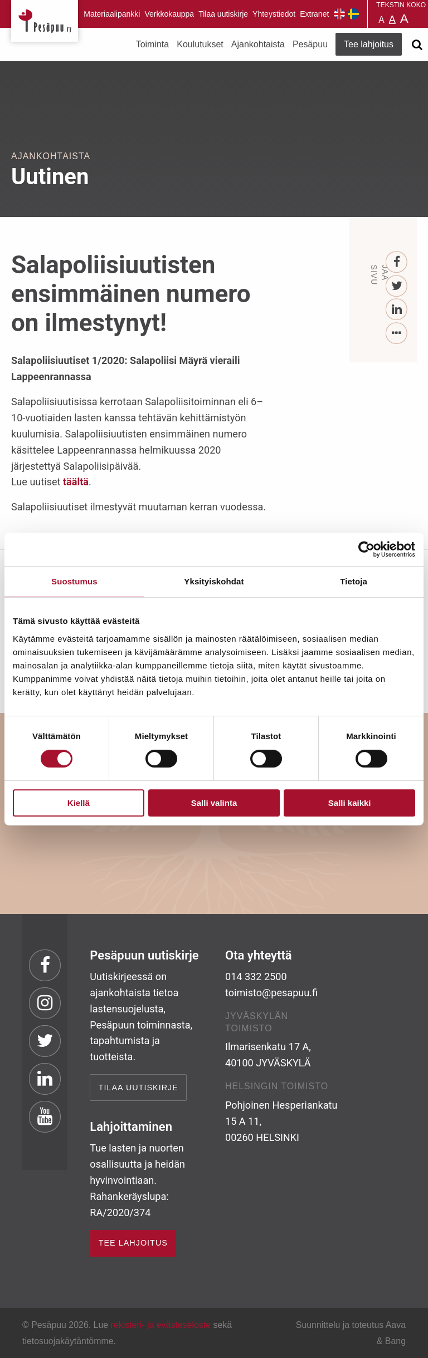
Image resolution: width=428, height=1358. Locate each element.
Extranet (314, 13)
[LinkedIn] (397, 310)
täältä (76, 482)
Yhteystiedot (273, 13)
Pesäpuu (44, 21)
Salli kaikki (349, 803)
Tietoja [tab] (353, 581)
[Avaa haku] (416, 44)
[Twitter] (397, 286)
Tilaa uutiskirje (223, 13)
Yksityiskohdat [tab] (214, 581)
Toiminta (152, 44)
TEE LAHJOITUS (133, 1242)
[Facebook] (397, 262)
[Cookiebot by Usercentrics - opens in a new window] (366, 549)
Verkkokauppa (169, 13)
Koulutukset (200, 44)
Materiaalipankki (112, 13)
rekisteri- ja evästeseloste (161, 1325)
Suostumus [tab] (74, 581)
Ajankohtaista (258, 44)
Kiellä (78, 803)
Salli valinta (214, 803)
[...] (397, 334)
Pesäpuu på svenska (353, 13)
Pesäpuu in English (339, 13)
